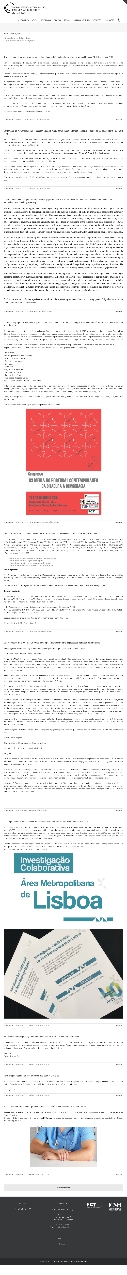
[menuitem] (23, 20)
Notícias (32, 119)
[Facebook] (15, 1209)
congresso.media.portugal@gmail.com (89, 391)
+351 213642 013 (67, 1224)
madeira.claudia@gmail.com (35, 748)
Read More (119, 119)
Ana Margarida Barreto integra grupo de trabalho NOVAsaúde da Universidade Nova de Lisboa (45, 1106)
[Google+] (26, 1209)
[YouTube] (22, 1209)
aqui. (13, 1089)
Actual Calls (33, 311)
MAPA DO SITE (63, 1238)
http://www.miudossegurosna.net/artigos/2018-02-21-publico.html (28, 111)
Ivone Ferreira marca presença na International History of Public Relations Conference (41, 1036)
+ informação (9, 1053)
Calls (30, 810)
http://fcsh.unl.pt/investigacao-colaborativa (32, 849)
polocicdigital (10, 119)
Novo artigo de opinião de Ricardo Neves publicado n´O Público (31, 1075)
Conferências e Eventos (37, 522)
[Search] (118, 20)
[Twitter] (19, 1209)
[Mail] (30, 1209)
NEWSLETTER (63, 1244)
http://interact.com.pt (35, 648)
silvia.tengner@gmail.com (13, 748)
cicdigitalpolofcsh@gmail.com (66, 1227)
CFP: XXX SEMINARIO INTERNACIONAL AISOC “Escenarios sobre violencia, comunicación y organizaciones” (51, 533)
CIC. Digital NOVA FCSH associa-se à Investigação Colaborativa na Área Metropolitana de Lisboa (46, 821)
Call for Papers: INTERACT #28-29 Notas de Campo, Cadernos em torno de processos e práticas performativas (52, 642)
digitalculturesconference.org (24, 302)
